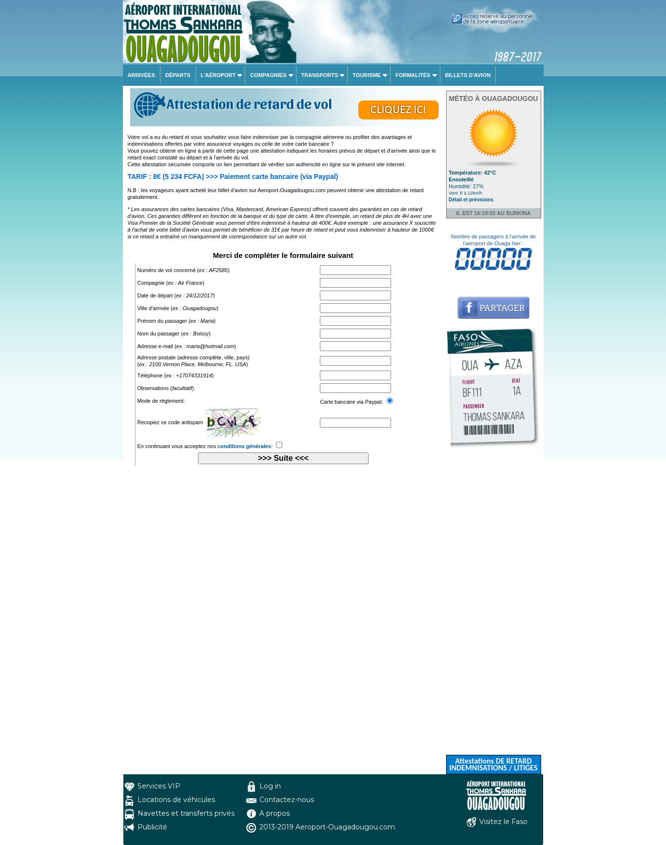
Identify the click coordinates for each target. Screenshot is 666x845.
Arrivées (141, 75)
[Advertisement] (493, 608)
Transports (319, 75)
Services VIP (158, 786)
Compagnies (268, 75)
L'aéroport (218, 75)
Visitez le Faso (503, 821)
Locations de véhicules (176, 799)
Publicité (152, 827)
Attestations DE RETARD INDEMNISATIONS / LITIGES (493, 764)
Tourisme (367, 75)
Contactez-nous (286, 799)
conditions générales (244, 446)
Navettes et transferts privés (186, 813)
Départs (178, 75)
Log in (270, 786)
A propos (274, 813)
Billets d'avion (467, 75)
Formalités (413, 75)
